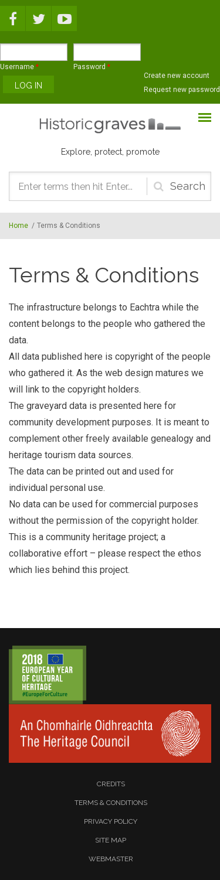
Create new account (176, 75)
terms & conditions (111, 802)
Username (19, 67)
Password (91, 67)
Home (18, 225)
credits (111, 783)
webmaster (111, 858)
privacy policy (110, 821)
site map (110, 840)
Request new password (182, 90)
